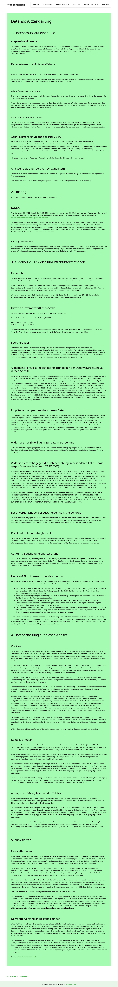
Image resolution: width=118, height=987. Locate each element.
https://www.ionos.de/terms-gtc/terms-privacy (29, 218)
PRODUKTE (76, 5)
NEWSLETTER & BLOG (91, 5)
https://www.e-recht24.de (27, 957)
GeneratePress (71, 984)
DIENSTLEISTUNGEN (63, 5)
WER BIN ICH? (47, 5)
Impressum (22, 976)
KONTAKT (105, 5)
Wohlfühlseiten (16, 4)
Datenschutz (12, 976)
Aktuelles (35, 5)
